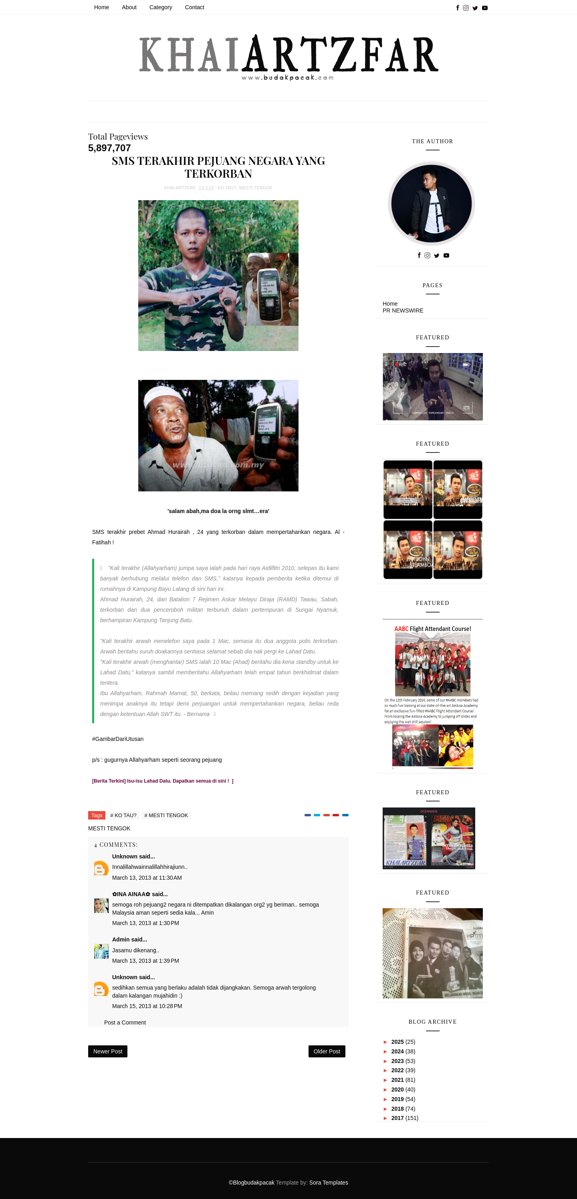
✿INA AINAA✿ (131, 894)
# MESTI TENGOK (166, 815)
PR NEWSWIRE (403, 310)
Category (160, 7)
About (129, 7)
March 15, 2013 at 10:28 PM (147, 1006)
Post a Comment (125, 1022)
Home (101, 7)
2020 (398, 1089)
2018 (398, 1109)
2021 (398, 1080)
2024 (398, 1051)
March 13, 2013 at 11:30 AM (147, 877)
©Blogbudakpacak (252, 1182)
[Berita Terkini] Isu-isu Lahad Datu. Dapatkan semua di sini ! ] (163, 781)
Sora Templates (328, 1182)
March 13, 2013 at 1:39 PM (145, 961)
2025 (398, 1042)
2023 (398, 1061)
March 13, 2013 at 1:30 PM (145, 923)
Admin (121, 939)
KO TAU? (227, 187)
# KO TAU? (123, 815)
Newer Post (107, 1051)
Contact (194, 7)
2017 (398, 1118)
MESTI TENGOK (255, 187)
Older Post (327, 1051)
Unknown (124, 856)
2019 (398, 1099)
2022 (398, 1070)
